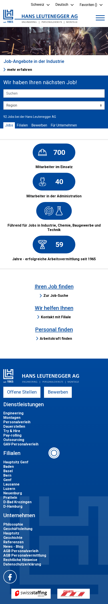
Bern (7, 475)
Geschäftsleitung (17, 529)
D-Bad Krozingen (17, 502)
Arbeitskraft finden (56, 338)
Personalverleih (16, 422)
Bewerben (39, 125)
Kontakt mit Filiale (56, 317)
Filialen (22, 125)
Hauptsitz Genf (15, 462)
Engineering (13, 413)
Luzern (9, 489)
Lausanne (11, 484)
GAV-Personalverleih (20, 444)
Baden (8, 466)
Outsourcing (13, 440)
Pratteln (10, 497)
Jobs (9, 125)
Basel (8, 471)
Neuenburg (12, 493)
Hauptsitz (11, 533)
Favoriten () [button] (88, 5)
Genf (7, 480)
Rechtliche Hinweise (20, 560)
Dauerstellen (14, 426)
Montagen (11, 418)
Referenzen (13, 542)
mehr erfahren (19, 70)
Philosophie (13, 524)
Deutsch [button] (61, 4)
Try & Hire (11, 431)
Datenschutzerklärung (22, 564)
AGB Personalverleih (20, 551)
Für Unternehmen (64, 125)
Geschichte (12, 538)
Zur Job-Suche (55, 295)
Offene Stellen (22, 392)
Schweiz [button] (37, 4)
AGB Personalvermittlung (24, 555)
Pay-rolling (12, 435)
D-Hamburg (12, 506)
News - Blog (13, 546)
